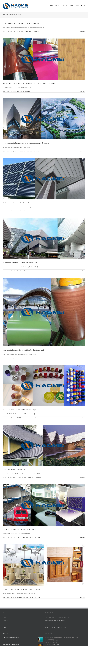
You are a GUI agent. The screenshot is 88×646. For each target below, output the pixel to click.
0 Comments (36, 31)
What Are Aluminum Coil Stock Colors (55, 620)
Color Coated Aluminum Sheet (24, 31)
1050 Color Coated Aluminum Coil (25, 597)
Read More (82, 31)
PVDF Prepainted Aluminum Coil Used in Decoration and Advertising (26, 143)
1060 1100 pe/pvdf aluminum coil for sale (56, 627)
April (5, 31)
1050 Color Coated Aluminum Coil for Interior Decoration (21, 589)
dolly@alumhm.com (53, 644)
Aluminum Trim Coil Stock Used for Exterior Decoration (21, 23)
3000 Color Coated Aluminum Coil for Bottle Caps (19, 410)
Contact (5, 631)
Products (6, 624)
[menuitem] (52, 5)
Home (5, 617)
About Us (6, 620)
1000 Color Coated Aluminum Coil (14, 470)
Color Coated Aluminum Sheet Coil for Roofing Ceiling (20, 263)
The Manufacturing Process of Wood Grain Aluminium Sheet (60, 624)
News (5, 627)
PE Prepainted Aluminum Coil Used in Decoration (19, 203)
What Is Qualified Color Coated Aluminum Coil (57, 617)
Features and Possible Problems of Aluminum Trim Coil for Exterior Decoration (29, 83)
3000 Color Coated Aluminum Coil (25, 417)
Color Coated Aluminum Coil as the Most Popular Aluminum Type (24, 350)
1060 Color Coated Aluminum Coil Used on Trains (19, 529)
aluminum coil (20, 91)
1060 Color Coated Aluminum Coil (25, 537)
